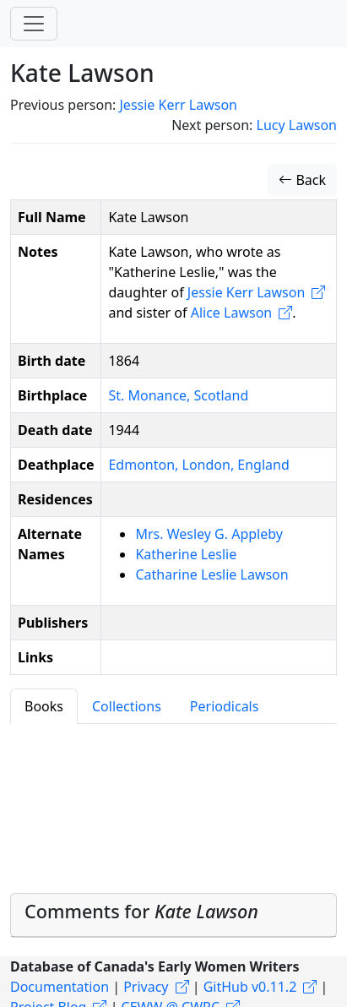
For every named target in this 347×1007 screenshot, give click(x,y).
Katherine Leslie (185, 554)
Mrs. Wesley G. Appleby (208, 534)
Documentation (59, 986)
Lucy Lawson (297, 125)
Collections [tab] (126, 706)
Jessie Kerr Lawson (178, 104)
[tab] (173, 915)
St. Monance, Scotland (178, 395)
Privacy (145, 986)
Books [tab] (43, 706)
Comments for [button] (141, 911)
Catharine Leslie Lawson (211, 574)
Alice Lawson (232, 312)
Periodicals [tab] (224, 706)
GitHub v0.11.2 (250, 986)
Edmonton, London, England (198, 464)
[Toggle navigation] (33, 24)
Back (302, 180)
